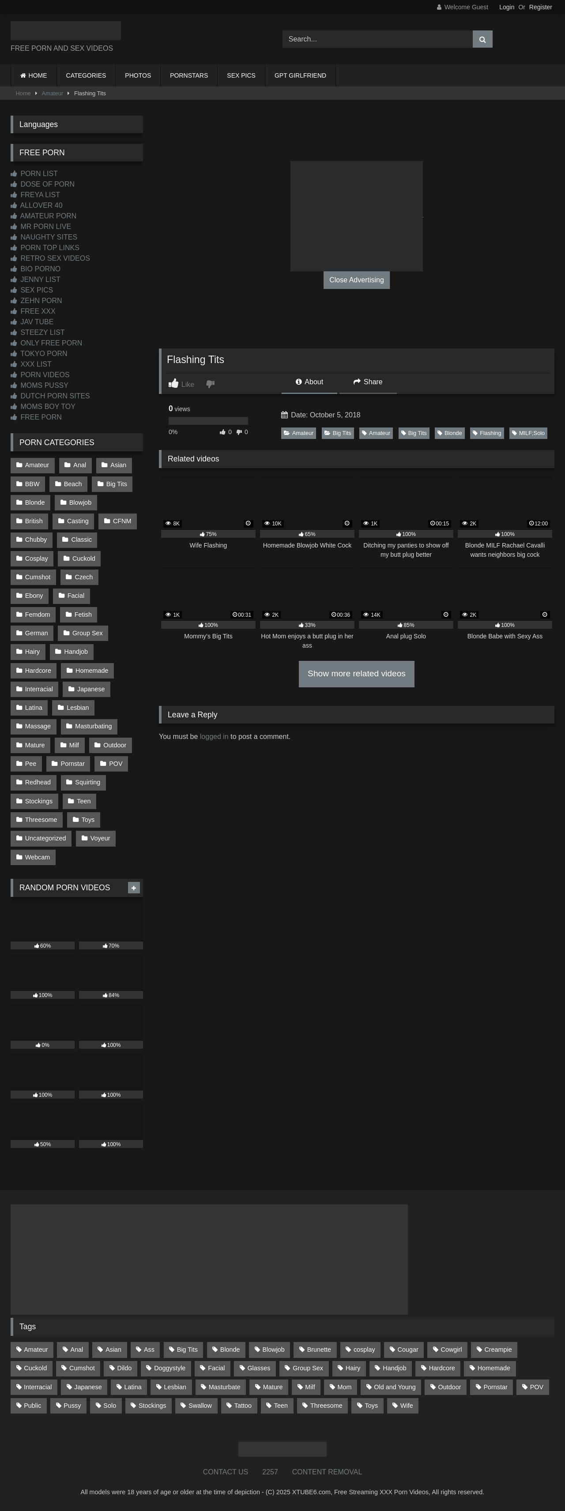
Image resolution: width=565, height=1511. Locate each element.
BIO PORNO (35, 269)
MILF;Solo (528, 433)
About (309, 382)
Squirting (87, 782)
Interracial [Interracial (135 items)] (38, 1387)
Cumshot (38, 577)
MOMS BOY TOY (43, 406)
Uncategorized (45, 838)
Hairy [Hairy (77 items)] (353, 1368)
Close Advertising (356, 280)
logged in (214, 736)
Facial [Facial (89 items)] (216, 1368)
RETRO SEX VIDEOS (50, 258)
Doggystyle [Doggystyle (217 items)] (169, 1368)
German (36, 633)
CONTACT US (226, 1472)
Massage (38, 726)
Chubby (36, 539)
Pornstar (73, 763)
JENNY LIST (35, 279)
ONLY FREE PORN (46, 343)
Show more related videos (357, 673)
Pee (31, 763)
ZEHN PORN (36, 300)
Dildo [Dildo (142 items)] (124, 1368)
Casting (78, 521)
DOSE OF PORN (43, 184)
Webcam (37, 857)
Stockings (39, 801)
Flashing (487, 433)
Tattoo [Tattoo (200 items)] (243, 1405)
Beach (73, 483)
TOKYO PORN (39, 353)
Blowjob (80, 502)
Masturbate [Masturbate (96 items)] (225, 1387)
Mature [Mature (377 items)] (273, 1387)
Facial (76, 595)
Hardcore (38, 670)
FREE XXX (33, 311)
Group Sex (87, 633)
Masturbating (93, 726)
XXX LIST (31, 364)
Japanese (91, 689)
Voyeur (100, 838)
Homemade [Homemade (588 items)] (494, 1368)
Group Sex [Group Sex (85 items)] (308, 1368)
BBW (32, 483)
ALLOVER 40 (37, 205)
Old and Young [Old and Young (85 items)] (394, 1387)
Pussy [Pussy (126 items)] (72, 1405)
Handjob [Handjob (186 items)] (395, 1368)
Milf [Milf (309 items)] (310, 1387)
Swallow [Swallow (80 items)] (200, 1405)
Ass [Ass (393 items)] (149, 1349)
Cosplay (36, 558)
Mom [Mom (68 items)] (345, 1387)
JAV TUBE (32, 322)
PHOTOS (138, 75)
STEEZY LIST (38, 332)
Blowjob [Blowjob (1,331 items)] (273, 1349)
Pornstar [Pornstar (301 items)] (495, 1387)
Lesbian (78, 707)
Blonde (449, 433)
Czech (84, 577)
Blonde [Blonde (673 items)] (230, 1349)
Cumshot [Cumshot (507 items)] (82, 1368)
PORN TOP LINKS (45, 247)
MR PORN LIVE (41, 226)
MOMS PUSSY (39, 385)
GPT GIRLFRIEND (300, 75)
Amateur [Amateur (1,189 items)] (36, 1349)
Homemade (91, 670)
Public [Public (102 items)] (32, 1405)
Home (23, 93)
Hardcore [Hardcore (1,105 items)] (442, 1368)
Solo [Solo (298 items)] (109, 1405)
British (34, 521)
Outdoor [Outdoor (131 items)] (449, 1387)
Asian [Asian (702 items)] (113, 1349)
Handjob (76, 651)
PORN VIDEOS (40, 375)
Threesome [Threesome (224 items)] (326, 1405)
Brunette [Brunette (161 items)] (319, 1349)
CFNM (122, 521)
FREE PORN (36, 417)
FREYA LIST (35, 195)
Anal (79, 465)
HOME (38, 75)
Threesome (41, 819)
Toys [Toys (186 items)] (371, 1405)
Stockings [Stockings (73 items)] (152, 1405)
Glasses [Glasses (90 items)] (258, 1368)
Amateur (52, 93)
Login (506, 7)
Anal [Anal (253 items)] (76, 1349)
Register (540, 7)
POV (115, 763)
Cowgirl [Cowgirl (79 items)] (451, 1349)
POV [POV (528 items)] (536, 1387)
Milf (74, 745)
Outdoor (114, 745)
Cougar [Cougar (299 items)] (408, 1349)
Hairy (32, 651)
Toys (88, 819)
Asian (118, 465)
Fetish (83, 614)
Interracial (39, 689)
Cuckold (83, 558)
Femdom (37, 614)
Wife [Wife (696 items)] (406, 1405)
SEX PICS (241, 75)
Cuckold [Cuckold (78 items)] (35, 1368)
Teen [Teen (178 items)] (281, 1405)
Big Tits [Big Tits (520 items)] (187, 1349)
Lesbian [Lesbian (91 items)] (175, 1387)
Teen (83, 801)
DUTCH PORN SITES (50, 396)
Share (368, 382)
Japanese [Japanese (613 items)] (88, 1387)
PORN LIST (34, 173)
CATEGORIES (86, 75)
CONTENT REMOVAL (327, 1472)
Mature (35, 745)
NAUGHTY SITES (44, 237)
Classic (82, 539)
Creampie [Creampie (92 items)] (498, 1349)
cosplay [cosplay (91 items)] (364, 1349)
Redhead (38, 782)
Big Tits (337, 433)
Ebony (34, 595)
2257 (270, 1472)
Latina (33, 707)
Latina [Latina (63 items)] (133, 1387)
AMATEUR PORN (43, 216)
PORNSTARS (189, 75)
